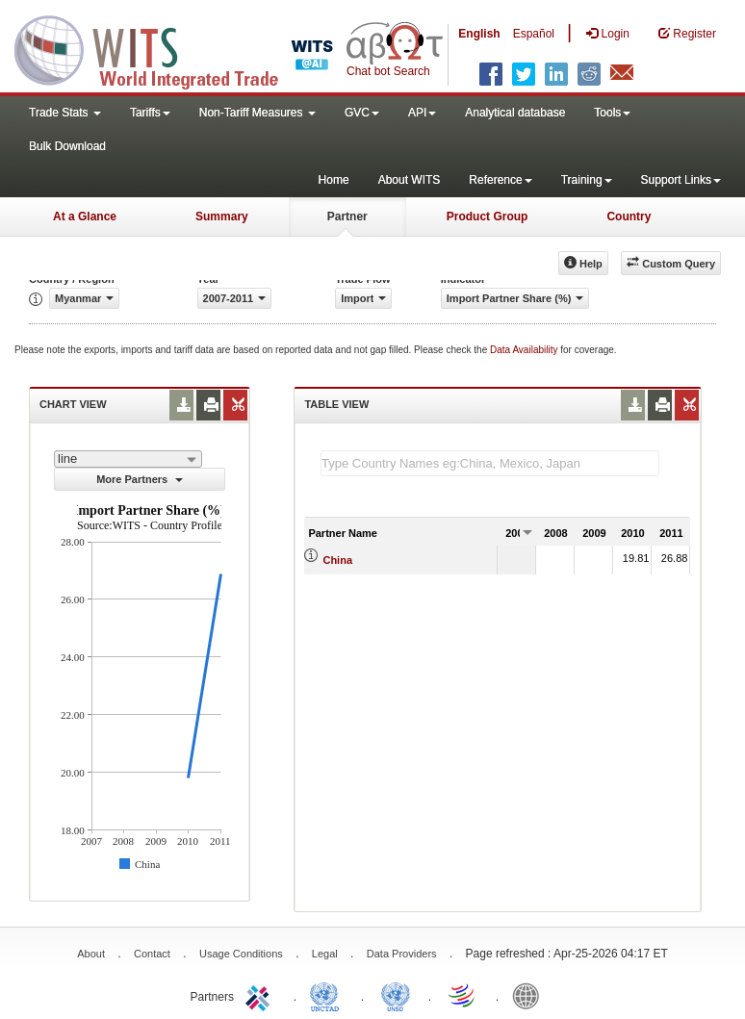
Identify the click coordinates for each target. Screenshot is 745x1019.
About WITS (409, 180)
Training (586, 180)
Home (334, 180)
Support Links (681, 180)
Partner (347, 216)
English (479, 33)
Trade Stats (65, 112)
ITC (261, 995)
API (422, 112)
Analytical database (515, 112)
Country (628, 216)
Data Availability (525, 349)
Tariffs (150, 112)
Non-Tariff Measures (257, 112)
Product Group (487, 216)
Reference (500, 180)
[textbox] (490, 463)
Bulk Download (67, 146)
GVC (362, 112)
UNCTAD (328, 995)
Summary (221, 216)
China (337, 560)
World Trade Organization (463, 995)
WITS (192, 48)
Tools (612, 112)
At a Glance (84, 216)
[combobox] (128, 459)
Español (533, 33)
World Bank (530, 995)
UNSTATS (395, 995)
